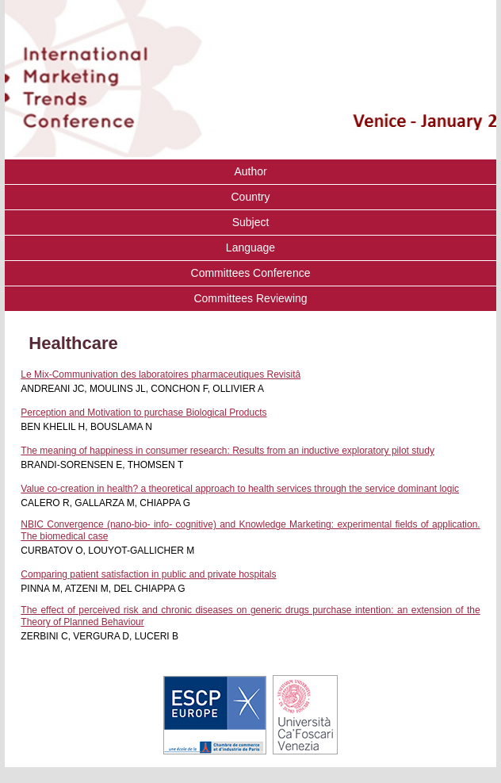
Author (250, 171)
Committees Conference (251, 273)
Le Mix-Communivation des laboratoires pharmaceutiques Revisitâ (160, 374)
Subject (251, 222)
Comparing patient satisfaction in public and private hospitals (148, 574)
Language (250, 247)
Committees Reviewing (250, 298)
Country (250, 196)
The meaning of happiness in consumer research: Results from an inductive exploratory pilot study (227, 450)
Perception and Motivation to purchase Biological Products (143, 412)
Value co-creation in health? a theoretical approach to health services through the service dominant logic (240, 488)
